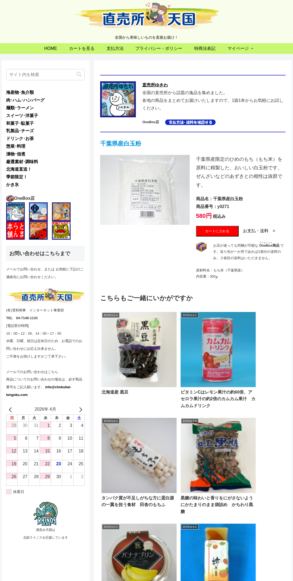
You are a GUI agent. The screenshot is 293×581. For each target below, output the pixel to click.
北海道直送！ (19, 169)
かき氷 (12, 184)
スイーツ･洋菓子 (22, 115)
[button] (79, 74)
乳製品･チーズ (20, 131)
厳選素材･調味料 (22, 161)
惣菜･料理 (15, 146)
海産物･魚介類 (20, 92)
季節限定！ (16, 177)
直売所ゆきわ (155, 85)
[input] (45, 74)
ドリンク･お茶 (20, 138)
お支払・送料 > (259, 231)
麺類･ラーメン (20, 108)
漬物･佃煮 (15, 154)
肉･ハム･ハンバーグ (25, 100)
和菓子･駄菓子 (20, 123)
